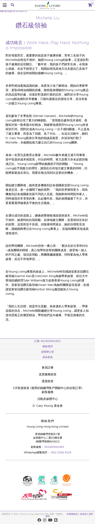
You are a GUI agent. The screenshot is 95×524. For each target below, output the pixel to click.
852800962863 (54, 447)
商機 (2, 11)
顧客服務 (47, 392)
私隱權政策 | (73, 514)
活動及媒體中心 (47, 398)
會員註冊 (47, 367)
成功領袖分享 (9, 11)
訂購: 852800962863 (47, 341)
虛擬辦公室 (47, 352)
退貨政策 (47, 381)
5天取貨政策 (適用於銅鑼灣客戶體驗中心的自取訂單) (47, 388)
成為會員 (47, 357)
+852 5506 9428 (60, 452)
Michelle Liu (21, 11)
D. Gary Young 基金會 (48, 405)
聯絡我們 (47, 346)
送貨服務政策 (47, 374)
